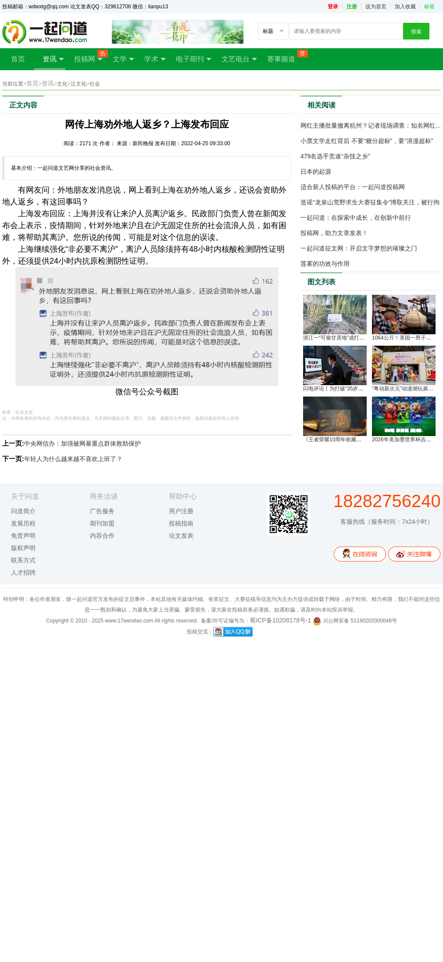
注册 (352, 7)
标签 (429, 7)
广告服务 (102, 511)
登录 (333, 7)
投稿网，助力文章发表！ (334, 232)
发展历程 (23, 523)
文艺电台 (239, 59)
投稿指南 (181, 523)
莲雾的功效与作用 (325, 263)
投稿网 (89, 56)
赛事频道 (285, 56)
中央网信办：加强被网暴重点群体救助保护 (82, 443)
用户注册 (181, 511)
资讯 (53, 59)
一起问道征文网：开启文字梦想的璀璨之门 (358, 248)
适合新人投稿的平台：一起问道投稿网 (352, 186)
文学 (123, 59)
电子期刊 (193, 59)
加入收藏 (405, 7)
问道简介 (23, 511)
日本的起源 (315, 171)
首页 (18, 59)
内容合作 (102, 535)
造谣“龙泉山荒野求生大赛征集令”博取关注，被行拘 (369, 202)
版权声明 (23, 547)
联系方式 (23, 560)
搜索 (416, 32)
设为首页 (375, 7)
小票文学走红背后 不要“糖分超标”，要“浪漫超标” (366, 140)
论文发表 (181, 535)
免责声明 (23, 535)
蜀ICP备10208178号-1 (280, 620)
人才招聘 (23, 572)
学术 (155, 59)
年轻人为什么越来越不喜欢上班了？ (73, 458)
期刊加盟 (102, 523)
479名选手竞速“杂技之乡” (335, 156)
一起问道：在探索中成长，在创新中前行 (355, 217)
